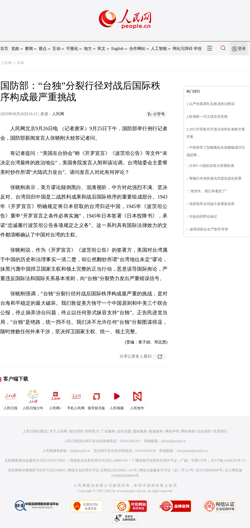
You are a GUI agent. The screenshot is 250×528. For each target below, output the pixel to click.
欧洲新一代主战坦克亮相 (208, 116)
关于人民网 (58, 431)
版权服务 (140, 431)
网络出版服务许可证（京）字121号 (166, 470)
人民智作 (137, 399)
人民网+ (55, 399)
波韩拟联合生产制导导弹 (209, 229)
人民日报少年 (32, 399)
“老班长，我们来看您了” (208, 191)
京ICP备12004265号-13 (228, 460)
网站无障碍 (183, 48)
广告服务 (108, 431)
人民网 (6, 63)
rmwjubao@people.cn (192, 451)
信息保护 (204, 431)
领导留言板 (96, 399)
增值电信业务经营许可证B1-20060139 (98, 460)
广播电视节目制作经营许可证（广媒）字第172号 (169, 460)
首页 (4, 48)
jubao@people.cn (173, 441)
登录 (242, 48)
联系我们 (220, 431)
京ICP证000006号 (209, 470)
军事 (20, 63)
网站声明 (172, 431)
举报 (198, 48)
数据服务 (156, 431)
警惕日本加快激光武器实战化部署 (215, 178)
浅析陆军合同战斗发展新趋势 (212, 204)
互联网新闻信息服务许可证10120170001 (35, 460)
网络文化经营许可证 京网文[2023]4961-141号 (102, 470)
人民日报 (10, 399)
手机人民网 (76, 399)
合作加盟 (124, 431)
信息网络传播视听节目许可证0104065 (36, 470)
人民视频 (116, 399)
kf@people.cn (80, 451)
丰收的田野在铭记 (203, 216)
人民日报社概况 (35, 431)
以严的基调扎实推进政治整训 (212, 104)
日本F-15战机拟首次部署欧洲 (211, 166)
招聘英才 (92, 431)
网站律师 (188, 431)
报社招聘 (76, 431)
